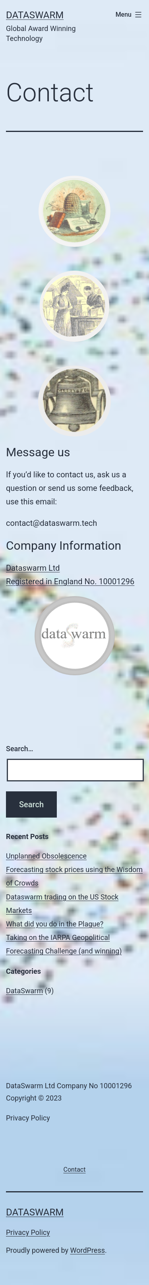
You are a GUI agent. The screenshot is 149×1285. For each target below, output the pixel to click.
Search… (19, 748)
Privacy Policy (28, 1232)
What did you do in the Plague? (54, 924)
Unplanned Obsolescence (46, 856)
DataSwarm (35, 15)
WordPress (87, 1250)
